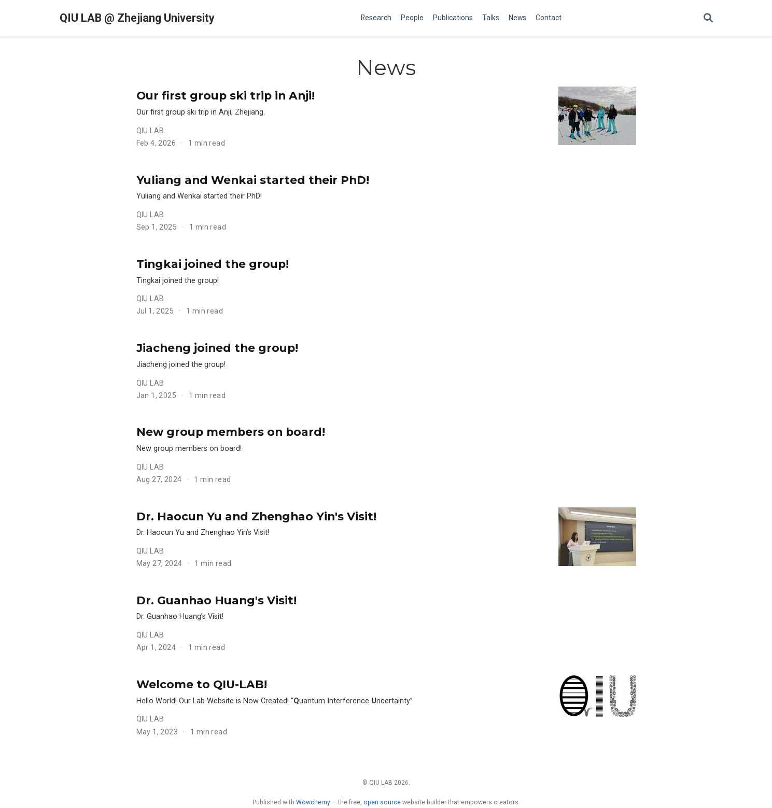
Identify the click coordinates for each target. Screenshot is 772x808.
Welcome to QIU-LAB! (201, 684)
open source (382, 802)
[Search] (708, 18)
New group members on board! (230, 431)
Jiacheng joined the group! (217, 348)
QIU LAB (150, 130)
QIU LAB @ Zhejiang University (137, 17)
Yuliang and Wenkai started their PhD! (252, 180)
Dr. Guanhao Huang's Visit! (216, 600)
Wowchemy (313, 802)
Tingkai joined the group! (212, 264)
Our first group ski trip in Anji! (225, 95)
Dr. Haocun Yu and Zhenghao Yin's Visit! (256, 516)
